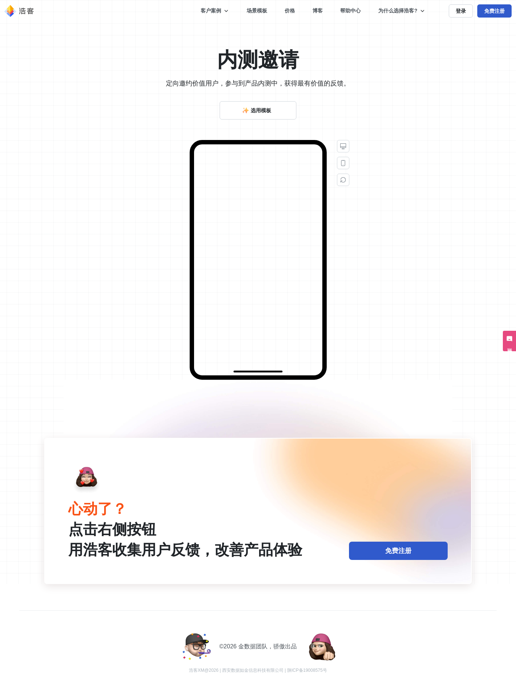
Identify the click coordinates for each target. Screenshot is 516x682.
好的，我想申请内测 (358, 345)
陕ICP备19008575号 (307, 670)
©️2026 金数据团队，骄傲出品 (258, 646)
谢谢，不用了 (409, 345)
